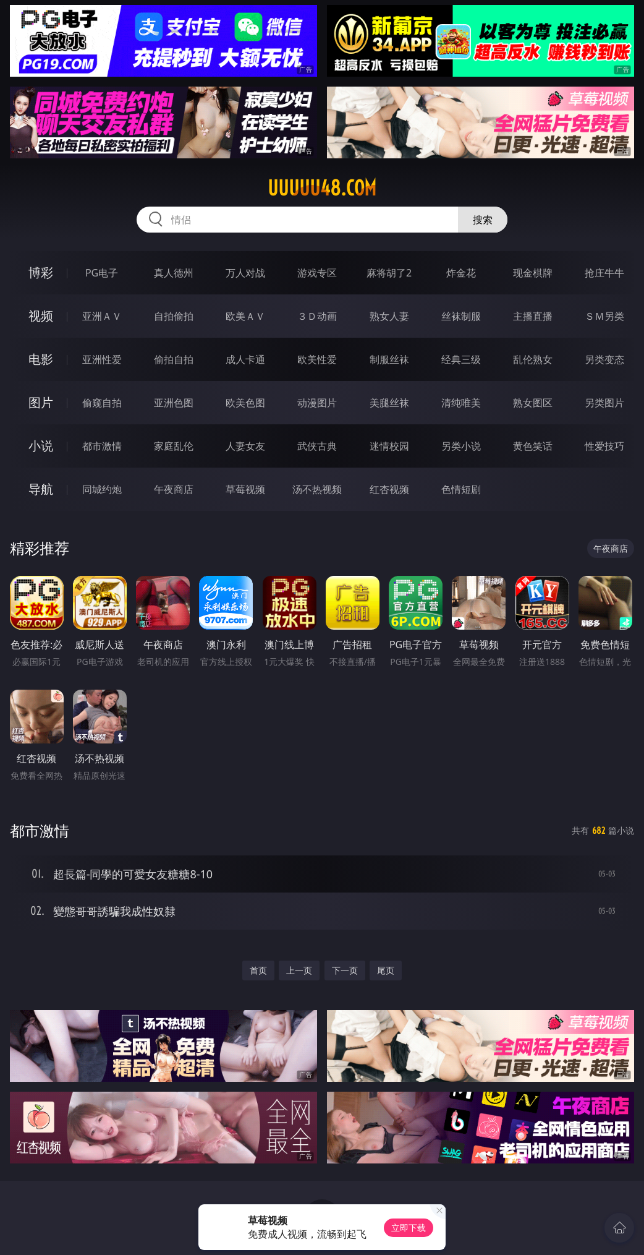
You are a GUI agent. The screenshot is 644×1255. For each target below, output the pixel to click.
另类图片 (604, 402)
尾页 (385, 970)
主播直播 (533, 316)
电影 (40, 359)
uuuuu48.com (322, 188)
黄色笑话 (533, 446)
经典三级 (461, 359)
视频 (40, 315)
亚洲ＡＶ (102, 316)
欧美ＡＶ (245, 316)
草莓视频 (245, 489)
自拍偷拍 (173, 316)
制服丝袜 (389, 359)
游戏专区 (317, 273)
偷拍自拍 (173, 359)
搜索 (483, 219)
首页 (258, 970)
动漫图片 (317, 402)
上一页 (299, 970)
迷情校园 (389, 446)
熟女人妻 (389, 316)
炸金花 (461, 273)
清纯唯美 (461, 402)
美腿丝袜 (389, 402)
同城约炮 (102, 489)
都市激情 (102, 446)
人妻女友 (245, 446)
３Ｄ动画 (317, 316)
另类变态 (604, 359)
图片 (40, 402)
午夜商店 (173, 489)
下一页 (345, 970)
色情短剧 (461, 489)
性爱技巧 (604, 446)
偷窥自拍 (102, 402)
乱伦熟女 (533, 359)
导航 (40, 489)
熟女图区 (533, 402)
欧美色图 (245, 402)
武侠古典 (317, 446)
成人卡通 (245, 359)
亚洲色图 (173, 402)
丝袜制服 (461, 316)
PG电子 (101, 273)
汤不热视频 (317, 489)
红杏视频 (389, 489)
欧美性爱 (317, 359)
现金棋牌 (533, 273)
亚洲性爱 (102, 359)
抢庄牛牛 (604, 273)
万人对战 (245, 273)
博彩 (40, 272)
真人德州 (173, 273)
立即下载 (408, 1227)
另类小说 (461, 446)
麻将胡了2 (389, 273)
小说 (40, 445)
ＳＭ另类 (604, 316)
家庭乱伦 (173, 446)
